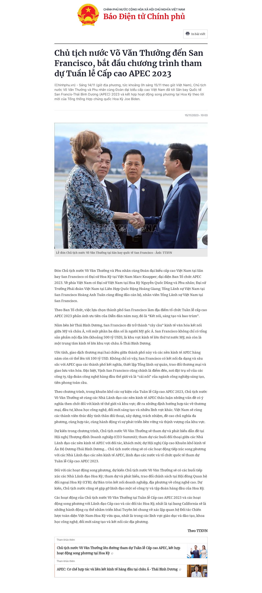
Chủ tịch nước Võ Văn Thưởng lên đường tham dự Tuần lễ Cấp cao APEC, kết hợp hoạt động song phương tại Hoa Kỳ (118, 550)
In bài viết (195, 34)
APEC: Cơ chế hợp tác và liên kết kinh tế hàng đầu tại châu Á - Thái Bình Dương (119, 569)
